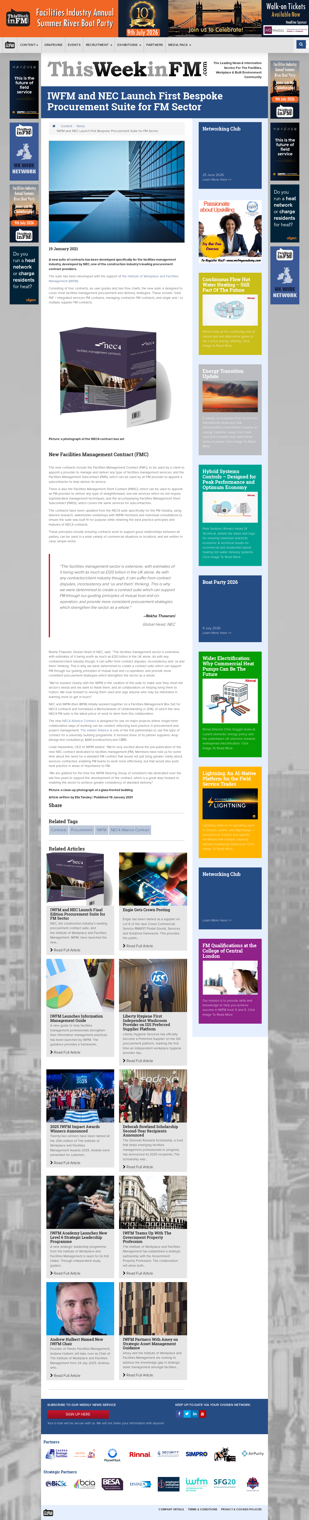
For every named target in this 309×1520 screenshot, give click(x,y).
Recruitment (99, 45)
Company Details (171, 1509)
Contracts (59, 830)
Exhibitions (129, 45)
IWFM (101, 830)
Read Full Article (65, 950)
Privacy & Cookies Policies (241, 1509)
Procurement (81, 830)
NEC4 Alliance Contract (79, 721)
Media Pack (179, 45)
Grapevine (53, 45)
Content (29, 45)
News (81, 126)
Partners (154, 45)
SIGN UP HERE (78, 1414)
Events (74, 45)
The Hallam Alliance (94, 730)
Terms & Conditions (202, 1509)
